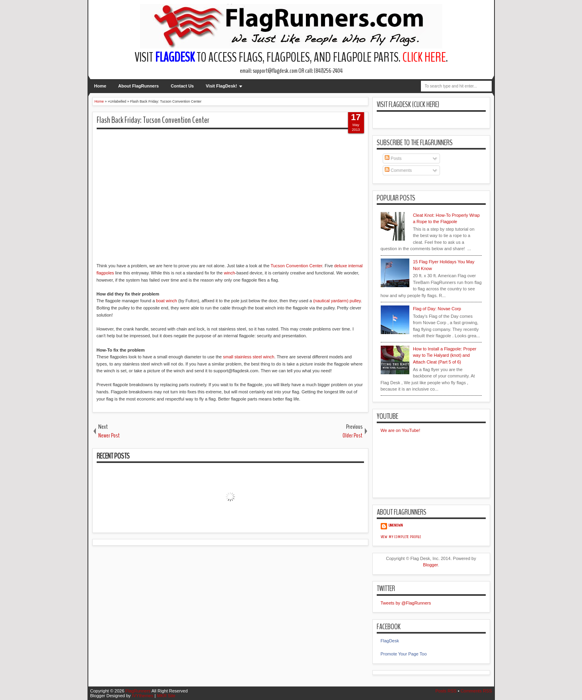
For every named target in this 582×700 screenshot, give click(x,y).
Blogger (430, 564)
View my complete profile (401, 537)
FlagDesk (390, 640)
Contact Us (182, 86)
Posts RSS (445, 690)
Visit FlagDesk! (221, 86)
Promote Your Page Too (404, 653)
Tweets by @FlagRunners (406, 603)
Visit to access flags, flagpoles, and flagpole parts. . (291, 57)
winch (229, 272)
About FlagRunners (138, 86)
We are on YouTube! (400, 430)
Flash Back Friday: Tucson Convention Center (153, 120)
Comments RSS (476, 690)
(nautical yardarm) (330, 300)
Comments (398, 170)
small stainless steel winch (248, 356)
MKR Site (166, 695)
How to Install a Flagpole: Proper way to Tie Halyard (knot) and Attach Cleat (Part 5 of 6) (445, 355)
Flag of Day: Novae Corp (437, 308)
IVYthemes (143, 695)
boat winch (166, 300)
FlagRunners (137, 690)
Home (100, 86)
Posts (393, 158)
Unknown (396, 525)
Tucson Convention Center (296, 265)
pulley (355, 300)
